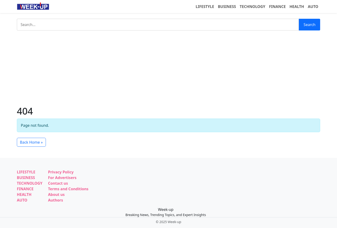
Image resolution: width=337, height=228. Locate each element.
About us (56, 194)
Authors (55, 200)
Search (309, 24)
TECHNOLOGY (252, 6)
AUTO (313, 6)
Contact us (58, 183)
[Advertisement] (168, 68)
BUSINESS (227, 6)
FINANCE (277, 6)
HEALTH (296, 6)
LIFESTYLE (205, 6)
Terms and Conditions (68, 188)
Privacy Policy (60, 172)
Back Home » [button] (31, 142)
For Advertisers (62, 177)
